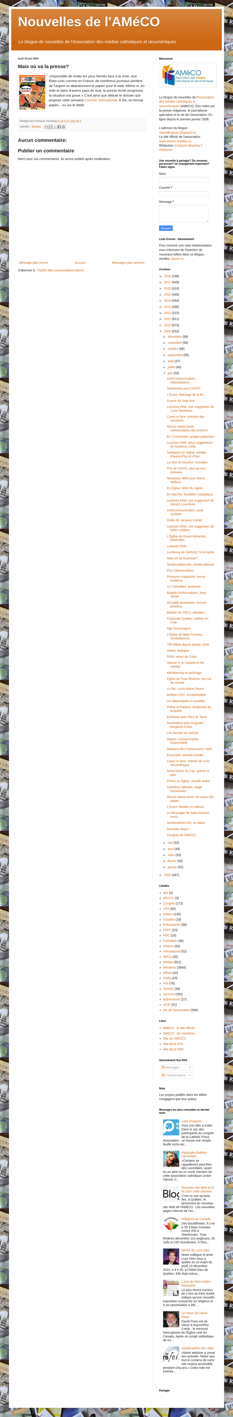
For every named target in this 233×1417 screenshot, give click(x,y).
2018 (168, 276)
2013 (168, 307)
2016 (168, 288)
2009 (168, 331)
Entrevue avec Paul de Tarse (187, 717)
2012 (168, 313)
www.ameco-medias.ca (175, 141)
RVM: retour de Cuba (181, 656)
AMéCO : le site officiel (179, 1028)
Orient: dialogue (178, 650)
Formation (170, 941)
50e (165, 893)
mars (171, 855)
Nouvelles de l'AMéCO (89, 21)
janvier (173, 867)
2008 (168, 875)
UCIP (166, 1004)
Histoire (168, 946)
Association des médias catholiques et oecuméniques (186, 101)
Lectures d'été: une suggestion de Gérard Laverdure (190, 502)
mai (170, 842)
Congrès (169, 903)
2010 (168, 325)
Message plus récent (33, 262)
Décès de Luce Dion (195, 1250)
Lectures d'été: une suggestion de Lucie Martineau (190, 408)
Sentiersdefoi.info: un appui (186, 822)
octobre (173, 348)
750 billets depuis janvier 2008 (188, 644)
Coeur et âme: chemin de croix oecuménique (188, 763)
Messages (171, 1067)
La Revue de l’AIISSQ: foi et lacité (190, 552)
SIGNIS (168, 989)
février (172, 861)
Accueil (80, 262)
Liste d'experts (191, 1121)
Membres (169, 967)
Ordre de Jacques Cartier (184, 520)
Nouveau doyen (178, 829)
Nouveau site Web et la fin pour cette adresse (197, 1189)
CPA (166, 909)
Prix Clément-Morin (180, 570)
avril (171, 849)
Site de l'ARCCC (174, 1038)
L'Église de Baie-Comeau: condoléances (185, 636)
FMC (166, 935)
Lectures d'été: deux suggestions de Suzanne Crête (190, 444)
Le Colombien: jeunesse (184, 586)
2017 (168, 282)
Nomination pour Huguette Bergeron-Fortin (185, 725)
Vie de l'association (176, 1010)
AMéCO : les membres (179, 1033)
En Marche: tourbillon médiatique (190, 494)
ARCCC (168, 898)
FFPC (167, 930)
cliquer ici (176, 258)
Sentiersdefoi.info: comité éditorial (190, 564)
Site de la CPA (173, 1044)
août (171, 361)
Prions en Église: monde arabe (188, 781)
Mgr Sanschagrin (179, 628)
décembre (175, 336)
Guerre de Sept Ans (180, 400)
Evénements (172, 924)
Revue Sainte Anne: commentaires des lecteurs (187, 428)
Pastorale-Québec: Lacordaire (194, 1154)
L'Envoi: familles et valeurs (185, 807)
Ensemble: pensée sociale (185, 755)
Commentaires (174, 1075)
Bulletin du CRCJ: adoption (186, 612)
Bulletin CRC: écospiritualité (186, 695)
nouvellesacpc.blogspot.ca (177, 132)
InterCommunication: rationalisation (181, 380)
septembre (175, 355)
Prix (165, 983)
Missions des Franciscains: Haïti (189, 749)
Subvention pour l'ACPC (184, 388)
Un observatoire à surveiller (186, 701)
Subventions (171, 999)
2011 (168, 319)
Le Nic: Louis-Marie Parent (185, 688)
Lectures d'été (177, 546)
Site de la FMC (173, 1049)
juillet (172, 367)
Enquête (169, 919)
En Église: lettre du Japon (185, 488)
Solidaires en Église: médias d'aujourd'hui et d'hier (186, 454)
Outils (167, 978)
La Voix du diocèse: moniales (187, 462)
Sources (169, 994)
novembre (175, 342)
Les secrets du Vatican (182, 733)
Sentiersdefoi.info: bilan (197, 1348)
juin (170, 373)
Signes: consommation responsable (183, 741)
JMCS (167, 956)
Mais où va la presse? (182, 558)
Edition (168, 914)
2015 (168, 294)
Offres (167, 973)
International (171, 951)
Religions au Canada (196, 1219)
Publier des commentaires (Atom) (60, 270)
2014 (168, 300)
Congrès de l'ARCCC (181, 835)
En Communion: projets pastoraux (190, 436)
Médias (36, 126)
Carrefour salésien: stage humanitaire (184, 789)
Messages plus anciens (128, 262)
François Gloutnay (188, 145)
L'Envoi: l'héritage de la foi (185, 394)
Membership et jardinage (184, 673)
